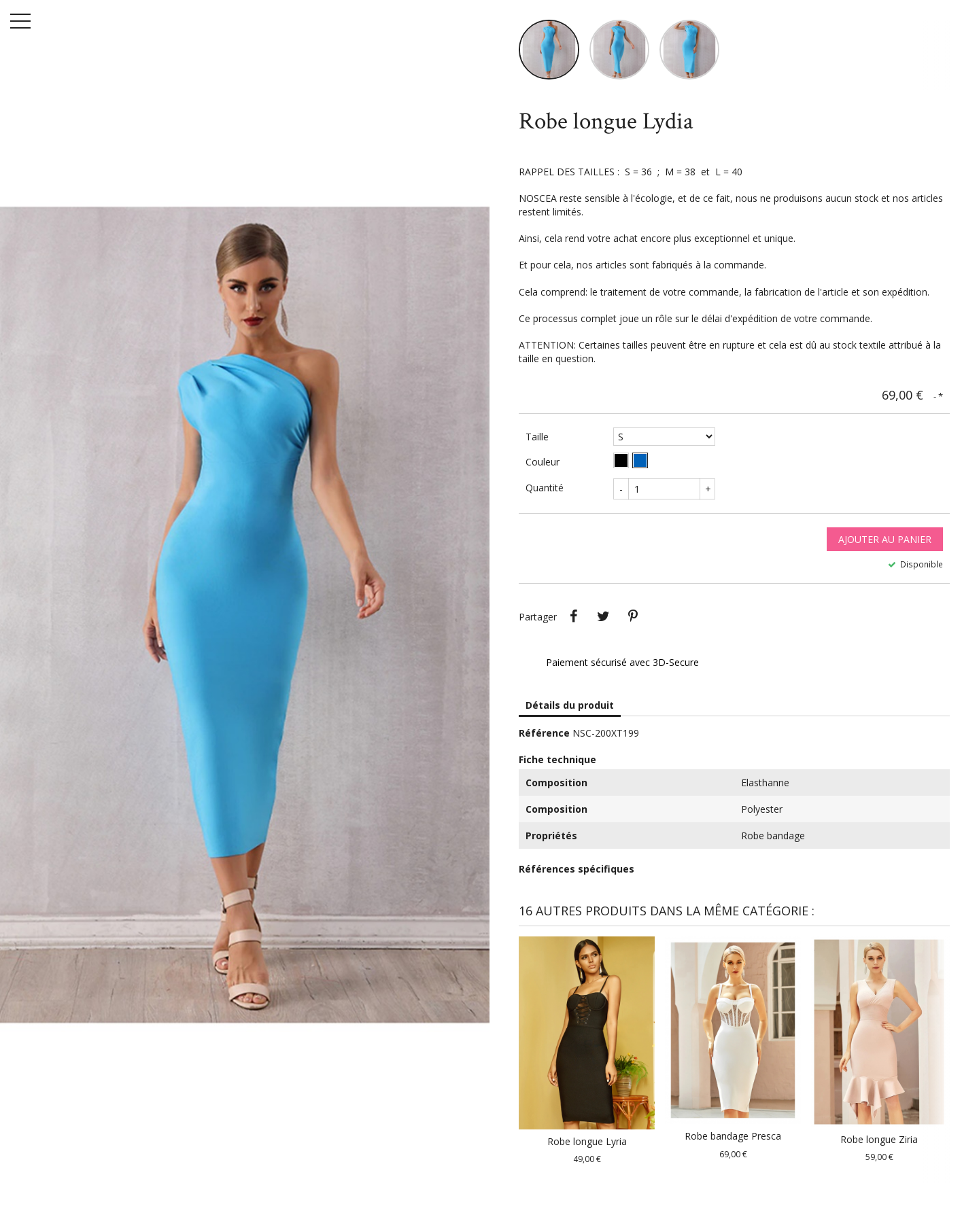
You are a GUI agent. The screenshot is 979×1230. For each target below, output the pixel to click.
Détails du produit (570, 713)
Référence (544, 741)
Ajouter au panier (884, 546)
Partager (573, 624)
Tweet (603, 624)
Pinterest (633, 624)
